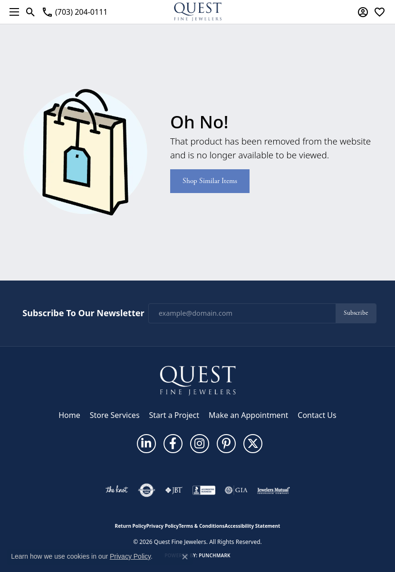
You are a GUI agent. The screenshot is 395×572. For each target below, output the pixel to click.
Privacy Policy (162, 526)
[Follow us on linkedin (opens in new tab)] (146, 443)
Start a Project (174, 415)
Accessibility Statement (252, 526)
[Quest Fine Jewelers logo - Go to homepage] (198, 11)
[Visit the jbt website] (174, 490)
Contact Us (317, 415)
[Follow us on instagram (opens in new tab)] (199, 443)
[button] (31, 11)
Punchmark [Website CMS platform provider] (215, 555)
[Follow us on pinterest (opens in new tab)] (226, 443)
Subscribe (356, 313)
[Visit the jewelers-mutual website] (273, 490)
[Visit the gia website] (236, 490)
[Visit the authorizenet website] (146, 490)
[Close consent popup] (185, 557)
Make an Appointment (248, 415)
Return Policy (130, 526)
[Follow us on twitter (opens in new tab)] (252, 443)
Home (69, 415)
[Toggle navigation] (12, 11)
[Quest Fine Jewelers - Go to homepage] (198, 380)
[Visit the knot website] (116, 490)
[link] (74, 11)
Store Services (115, 415)
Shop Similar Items (210, 180)
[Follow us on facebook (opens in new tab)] (173, 443)
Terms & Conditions (202, 526)
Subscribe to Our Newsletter (83, 313)
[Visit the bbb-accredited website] (204, 490)
